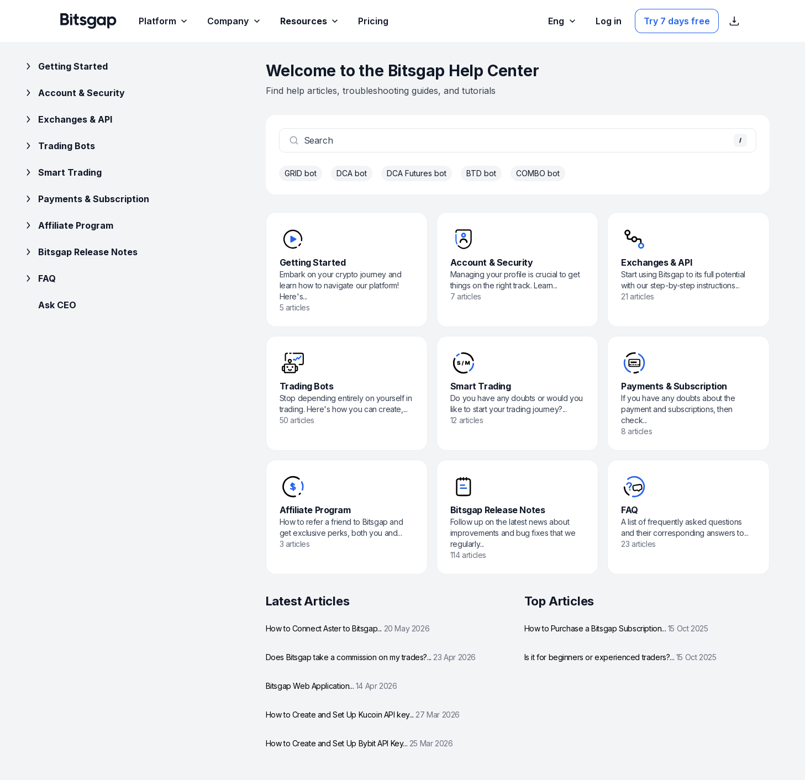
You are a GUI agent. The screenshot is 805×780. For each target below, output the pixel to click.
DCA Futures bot (416, 173)
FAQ (39, 278)
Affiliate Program (68, 225)
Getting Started (65, 66)
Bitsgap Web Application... (331, 686)
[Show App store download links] (734, 21)
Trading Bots (59, 145)
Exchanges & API (67, 119)
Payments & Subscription (86, 198)
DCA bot (351, 173)
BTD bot (481, 173)
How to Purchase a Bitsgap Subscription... (616, 628)
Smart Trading (62, 172)
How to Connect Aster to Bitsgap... (348, 628)
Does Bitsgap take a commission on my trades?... (371, 657)
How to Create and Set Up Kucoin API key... (363, 714)
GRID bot (301, 173)
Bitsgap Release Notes (80, 251)
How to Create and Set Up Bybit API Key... (359, 743)
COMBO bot (538, 173)
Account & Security (74, 92)
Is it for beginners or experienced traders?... (620, 657)
